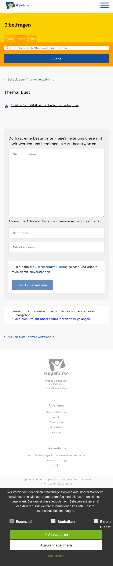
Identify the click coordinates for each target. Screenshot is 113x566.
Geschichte (57, 422)
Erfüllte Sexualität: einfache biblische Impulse (45, 105)
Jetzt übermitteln (32, 285)
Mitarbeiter (56, 427)
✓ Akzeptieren (56, 534)
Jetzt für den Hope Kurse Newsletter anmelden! (56, 455)
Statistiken (63, 521)
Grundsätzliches (56, 412)
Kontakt (86, 479)
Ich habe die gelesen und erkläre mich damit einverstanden (54, 269)
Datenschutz (70, 479)
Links (56, 465)
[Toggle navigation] (104, 6)
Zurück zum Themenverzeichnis (30, 79)
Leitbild (56, 417)
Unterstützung (56, 460)
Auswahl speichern (56, 545)
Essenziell (21, 521)
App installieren (32, 479)
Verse (32, 38)
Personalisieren (55, 556)
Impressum (52, 479)
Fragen (9, 38)
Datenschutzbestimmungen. (55, 510)
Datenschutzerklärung (51, 266)
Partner (56, 432)
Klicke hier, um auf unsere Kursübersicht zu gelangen (51, 318)
